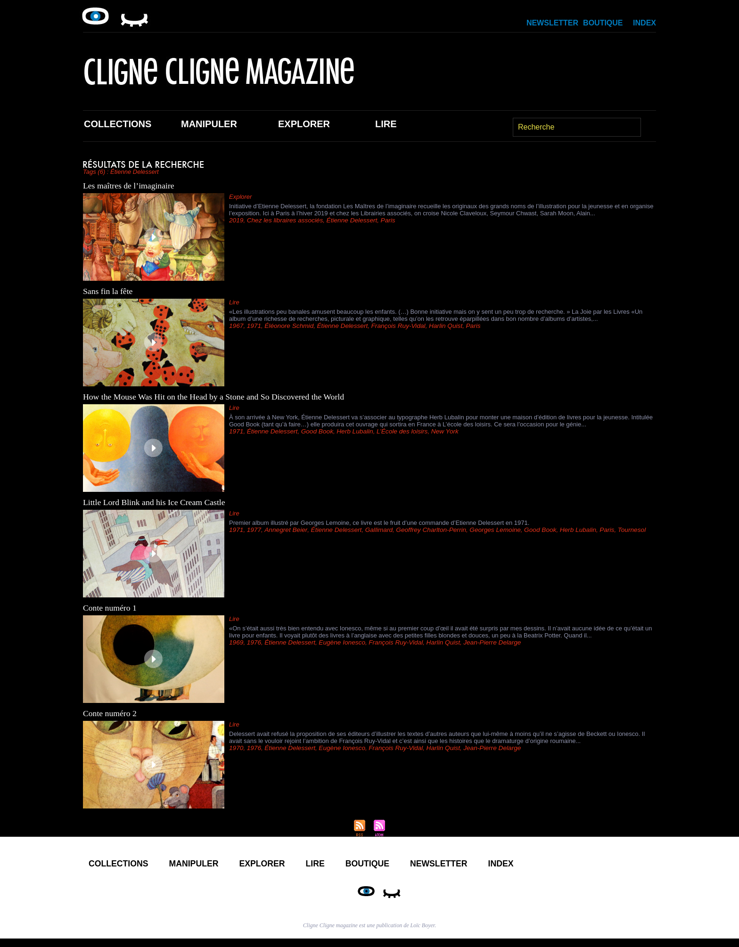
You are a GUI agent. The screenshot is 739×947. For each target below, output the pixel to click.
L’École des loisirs (394, 431)
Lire (386, 124)
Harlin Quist (436, 325)
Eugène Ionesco (337, 642)
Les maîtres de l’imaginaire (129, 185)
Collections (117, 124)
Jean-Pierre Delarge (480, 642)
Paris (381, 220)
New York (435, 431)
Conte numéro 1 (110, 607)
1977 (253, 529)
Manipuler (209, 124)
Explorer (304, 124)
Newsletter (552, 23)
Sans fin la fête (108, 291)
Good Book (313, 431)
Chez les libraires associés (282, 220)
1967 (236, 325)
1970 (236, 747)
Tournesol (613, 529)
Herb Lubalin (349, 431)
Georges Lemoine (483, 529)
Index (644, 23)
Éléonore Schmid (286, 325)
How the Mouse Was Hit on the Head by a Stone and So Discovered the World (216, 396)
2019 (236, 220)
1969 (236, 642)
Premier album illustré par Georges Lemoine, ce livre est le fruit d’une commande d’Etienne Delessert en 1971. (379, 522)
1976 (253, 642)
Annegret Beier (283, 529)
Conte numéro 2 (110, 713)
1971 (253, 325)
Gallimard (372, 529)
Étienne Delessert (346, 220)
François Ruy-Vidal (391, 325)
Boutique (603, 23)
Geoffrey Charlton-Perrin (421, 529)
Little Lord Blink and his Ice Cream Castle (155, 502)
